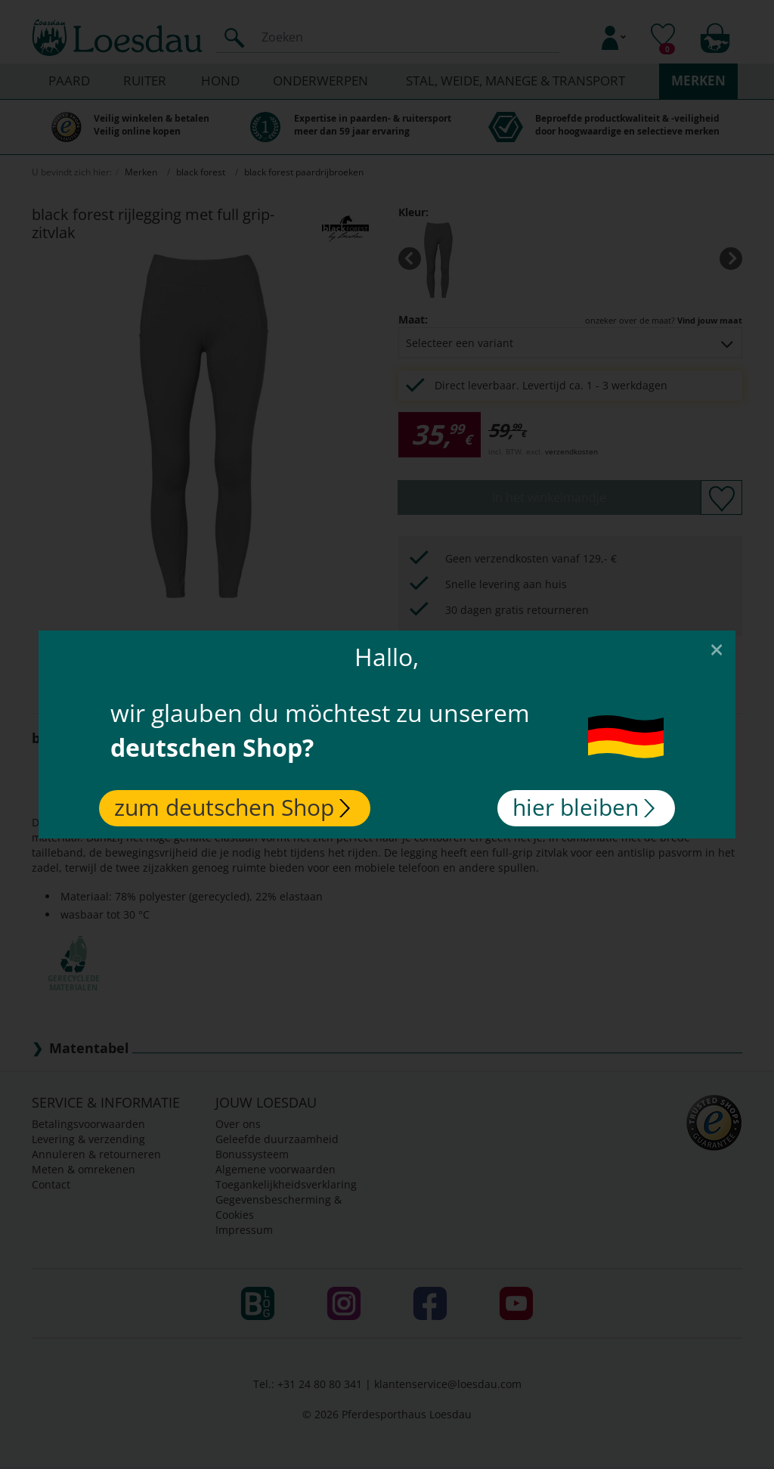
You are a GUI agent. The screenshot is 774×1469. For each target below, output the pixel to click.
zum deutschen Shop (232, 807)
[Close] (716, 649)
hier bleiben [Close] (583, 807)
